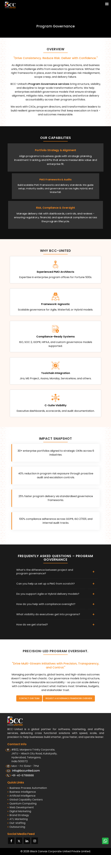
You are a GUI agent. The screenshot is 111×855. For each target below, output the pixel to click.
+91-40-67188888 (22, 775)
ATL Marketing (17, 819)
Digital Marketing (19, 811)
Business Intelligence (21, 792)
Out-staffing (16, 823)
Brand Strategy (18, 815)
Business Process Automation (27, 788)
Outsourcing (16, 827)
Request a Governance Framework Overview (69, 698)
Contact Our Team (29, 698)
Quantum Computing (21, 804)
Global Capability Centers (25, 800)
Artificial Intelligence (21, 796)
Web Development (20, 807)
